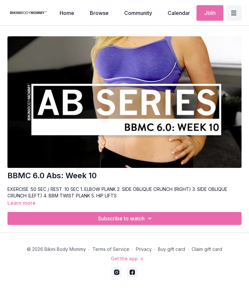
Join (210, 12)
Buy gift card (171, 249)
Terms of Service (110, 249)
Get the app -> (127, 258)
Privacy (144, 249)
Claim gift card (207, 249)
